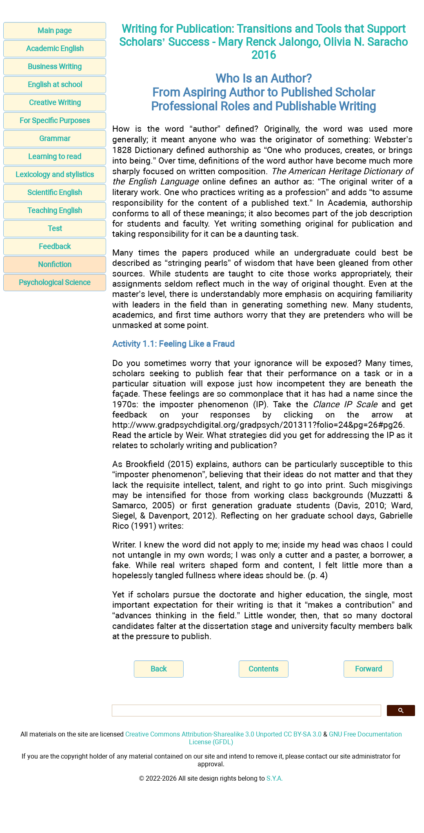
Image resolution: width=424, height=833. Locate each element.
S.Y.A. (274, 778)
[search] (245, 710)
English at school (55, 84)
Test (55, 228)
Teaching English (54, 210)
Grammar (54, 138)
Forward (368, 669)
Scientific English (54, 192)
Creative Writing (55, 102)
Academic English (55, 48)
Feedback (55, 246)
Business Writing (55, 66)
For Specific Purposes (55, 120)
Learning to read (54, 156)
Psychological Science (55, 282)
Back (158, 669)
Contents (263, 669)
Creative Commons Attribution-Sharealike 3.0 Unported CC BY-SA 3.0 (223, 734)
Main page (55, 30)
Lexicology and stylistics (55, 174)
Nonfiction (54, 264)
